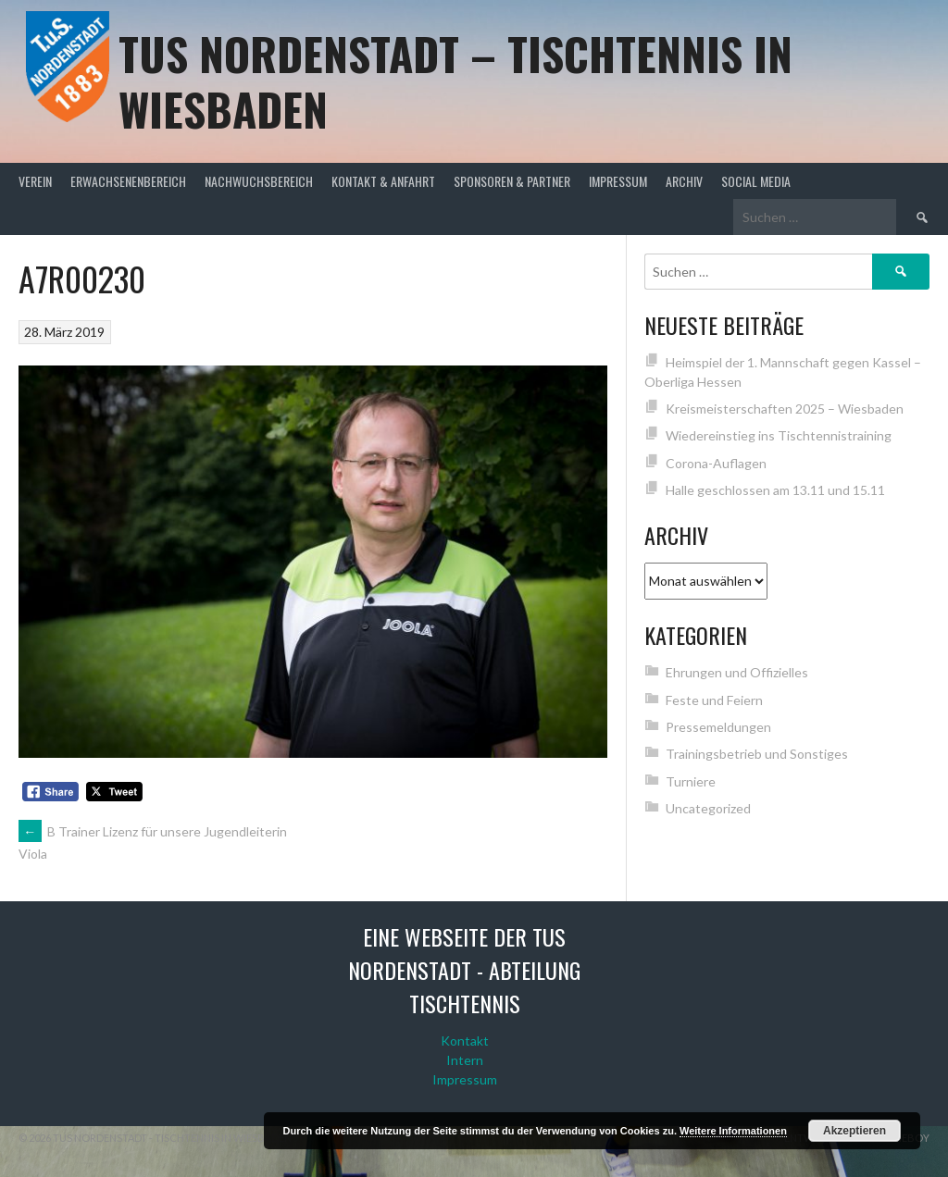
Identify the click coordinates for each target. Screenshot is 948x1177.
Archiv (684, 181)
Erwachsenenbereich (128, 181)
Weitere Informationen (733, 1130)
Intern (464, 1060)
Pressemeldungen (718, 727)
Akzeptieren (854, 1130)
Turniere (691, 781)
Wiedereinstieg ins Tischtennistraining (779, 435)
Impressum (618, 181)
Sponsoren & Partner (512, 181)
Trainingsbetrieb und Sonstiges (757, 754)
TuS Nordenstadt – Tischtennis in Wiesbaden (455, 81)
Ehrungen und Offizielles (737, 672)
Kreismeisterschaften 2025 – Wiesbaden (785, 408)
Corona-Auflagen (716, 463)
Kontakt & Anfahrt (383, 181)
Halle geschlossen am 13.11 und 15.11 (775, 490)
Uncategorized (708, 808)
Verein (35, 181)
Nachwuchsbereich (259, 181)
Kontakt (465, 1040)
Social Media (756, 181)
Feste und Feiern (714, 700)
